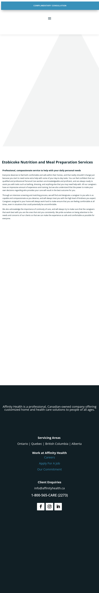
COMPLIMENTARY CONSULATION (50, 6)
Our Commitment (49, 469)
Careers (49, 457)
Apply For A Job (49, 463)
